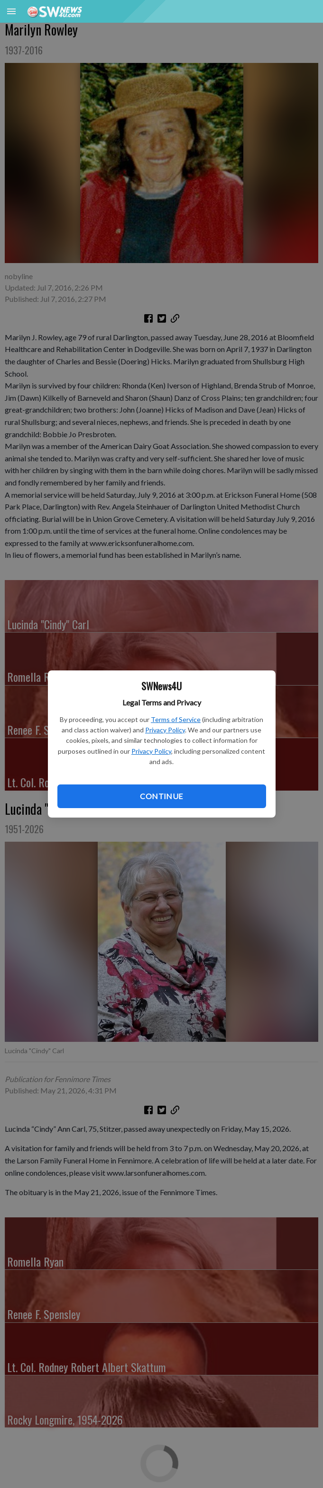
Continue (161, 796)
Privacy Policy (165, 730)
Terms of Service (176, 719)
